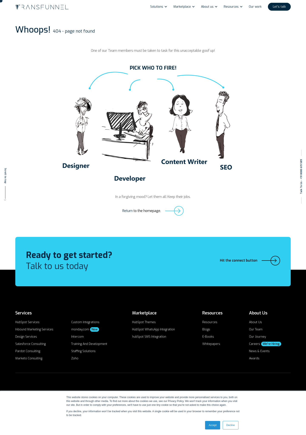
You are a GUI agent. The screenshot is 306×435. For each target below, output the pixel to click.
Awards (254, 358)
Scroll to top (5, 175)
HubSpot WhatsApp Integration (153, 329)
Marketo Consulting (28, 358)
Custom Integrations (85, 322)
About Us (255, 322)
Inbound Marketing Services (34, 329)
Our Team (255, 329)
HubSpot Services (27, 322)
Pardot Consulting (27, 351)
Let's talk (279, 7)
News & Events (259, 351)
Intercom (77, 337)
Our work (255, 7)
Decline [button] (230, 425)
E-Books (208, 337)
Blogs (206, 329)
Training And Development (89, 344)
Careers (265, 344)
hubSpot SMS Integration (149, 337)
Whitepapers (211, 344)
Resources (231, 7)
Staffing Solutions (83, 351)
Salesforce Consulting (30, 344)
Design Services (26, 337)
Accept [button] (213, 425)
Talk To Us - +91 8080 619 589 (301, 176)
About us (207, 7)
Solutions (156, 7)
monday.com (85, 329)
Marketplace (182, 7)
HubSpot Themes (144, 322)
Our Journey (257, 337)
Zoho (74, 358)
